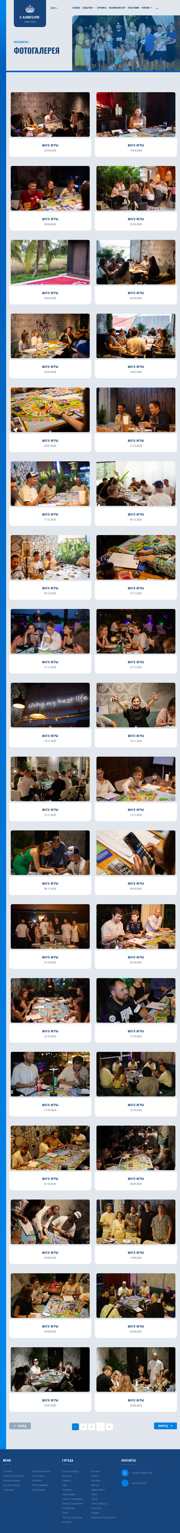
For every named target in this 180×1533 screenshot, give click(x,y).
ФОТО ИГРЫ (50, 145)
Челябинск (68, 1508)
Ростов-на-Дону (72, 1517)
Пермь (95, 1512)
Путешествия (11, 1485)
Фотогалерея (21, 41)
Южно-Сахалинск (72, 1503)
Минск (95, 1485)
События (87, 7)
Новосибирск (99, 1503)
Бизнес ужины (11, 1480)
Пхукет (95, 1476)
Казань (66, 1480)
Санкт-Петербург (72, 1499)
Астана (95, 1471)
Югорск (66, 1522)
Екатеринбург (70, 1471)
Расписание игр (117, 7)
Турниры (101, 7)
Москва (66, 1476)
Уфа (64, 1485)
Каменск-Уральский (103, 1517)
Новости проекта (13, 1476)
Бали (53, 8)
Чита (94, 1499)
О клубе (76, 7)
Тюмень (67, 1489)
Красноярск (98, 1489)
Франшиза (38, 1489)
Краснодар (68, 1494)
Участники (133, 7)
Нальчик (96, 1508)
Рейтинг (145, 7)
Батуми (95, 1480)
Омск (94, 1494)
